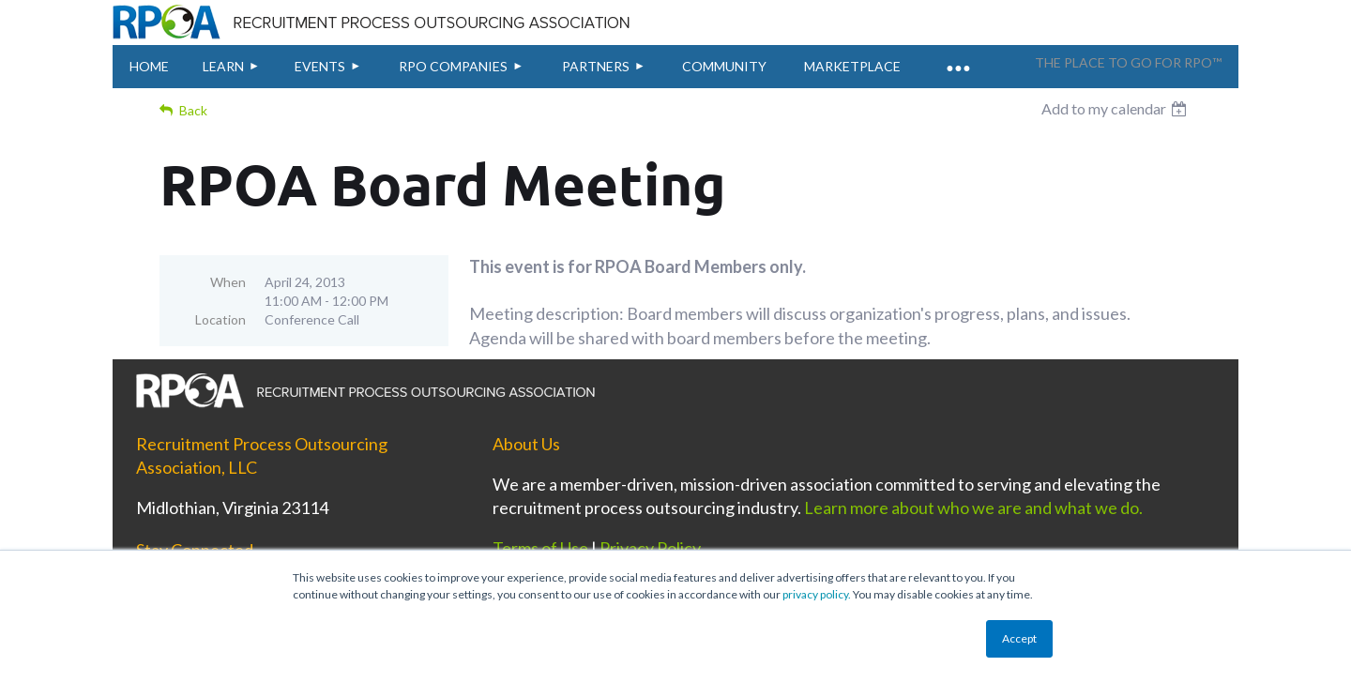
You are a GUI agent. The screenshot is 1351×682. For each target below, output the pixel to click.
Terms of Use (540, 548)
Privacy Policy (650, 548)
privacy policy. (816, 594)
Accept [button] (1019, 638)
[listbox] (1116, 109)
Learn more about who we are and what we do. (973, 507)
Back (193, 110)
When (228, 282)
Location (220, 319)
